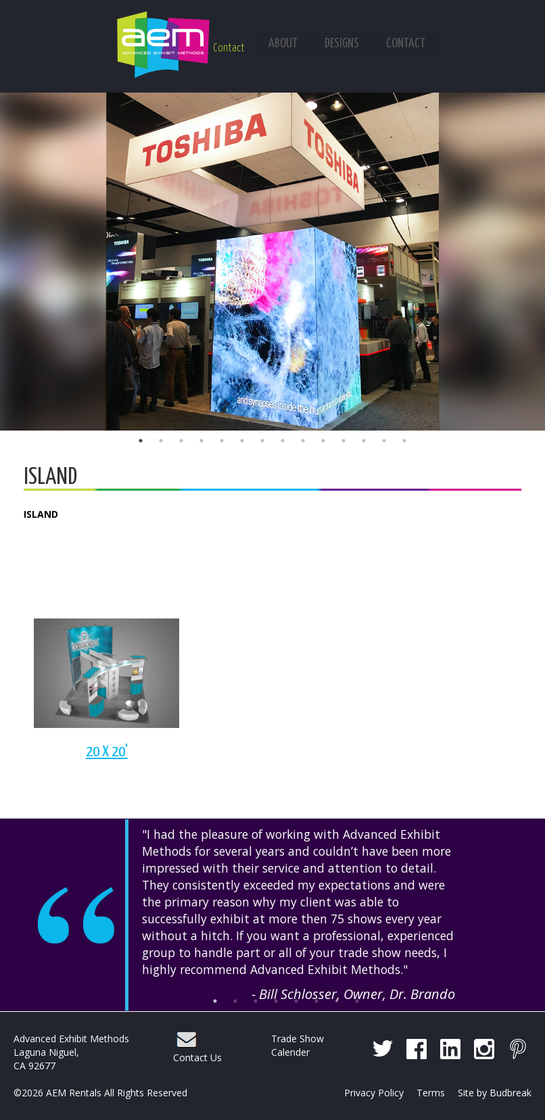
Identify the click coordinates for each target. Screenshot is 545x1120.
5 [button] (222, 440)
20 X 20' (107, 752)
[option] (272, 262)
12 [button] (364, 440)
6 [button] (242, 440)
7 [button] (262, 440)
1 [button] (140, 440)
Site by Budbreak (494, 1092)
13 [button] (384, 440)
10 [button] (323, 440)
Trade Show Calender (297, 1045)
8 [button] (282, 440)
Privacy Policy (374, 1092)
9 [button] (303, 440)
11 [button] (343, 440)
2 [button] (161, 440)
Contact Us (197, 1057)
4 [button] (201, 440)
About (283, 43)
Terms (431, 1092)
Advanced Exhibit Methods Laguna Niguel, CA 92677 (71, 1052)
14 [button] (404, 440)
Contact (229, 48)
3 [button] (181, 440)
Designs (342, 43)
